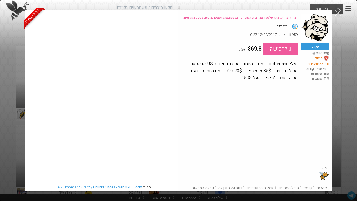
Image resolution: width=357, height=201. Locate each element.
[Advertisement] (256, 122)
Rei (99, 187)
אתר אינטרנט (320, 73)
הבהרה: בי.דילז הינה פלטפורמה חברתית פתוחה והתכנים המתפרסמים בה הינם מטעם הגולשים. (240, 18)
